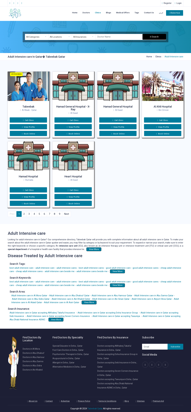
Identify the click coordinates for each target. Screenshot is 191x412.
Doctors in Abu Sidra (32, 365)
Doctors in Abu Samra (33, 361)
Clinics (98, 12)
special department (17, 249)
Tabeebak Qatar (95, 408)
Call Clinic (28, 120)
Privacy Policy (84, 401)
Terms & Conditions (107, 401)
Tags (137, 12)
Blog (127, 401)
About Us (33, 401)
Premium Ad (158, 401)
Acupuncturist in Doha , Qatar (66, 358)
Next (66, 213)
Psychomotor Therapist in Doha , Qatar (71, 354)
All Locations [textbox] (56, 37)
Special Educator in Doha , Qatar (68, 346)
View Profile (28, 127)
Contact (49, 401)
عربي (161, 12)
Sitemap (141, 401)
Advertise (174, 13)
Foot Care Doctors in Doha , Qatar (68, 350)
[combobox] (36, 37)
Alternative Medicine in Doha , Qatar (69, 367)
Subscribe (175, 347)
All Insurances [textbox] (79, 37)
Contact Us (149, 12)
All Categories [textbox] (32, 37)
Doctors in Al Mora (31, 349)
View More (94, 249)
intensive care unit (68, 246)
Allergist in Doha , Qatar (63, 362)
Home (74, 12)
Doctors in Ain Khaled (33, 370)
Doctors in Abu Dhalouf (33, 353)
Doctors (86, 12)
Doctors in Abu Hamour (33, 357)
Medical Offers (123, 12)
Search (154, 37)
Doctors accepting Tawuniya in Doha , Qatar (117, 379)
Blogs (108, 12)
